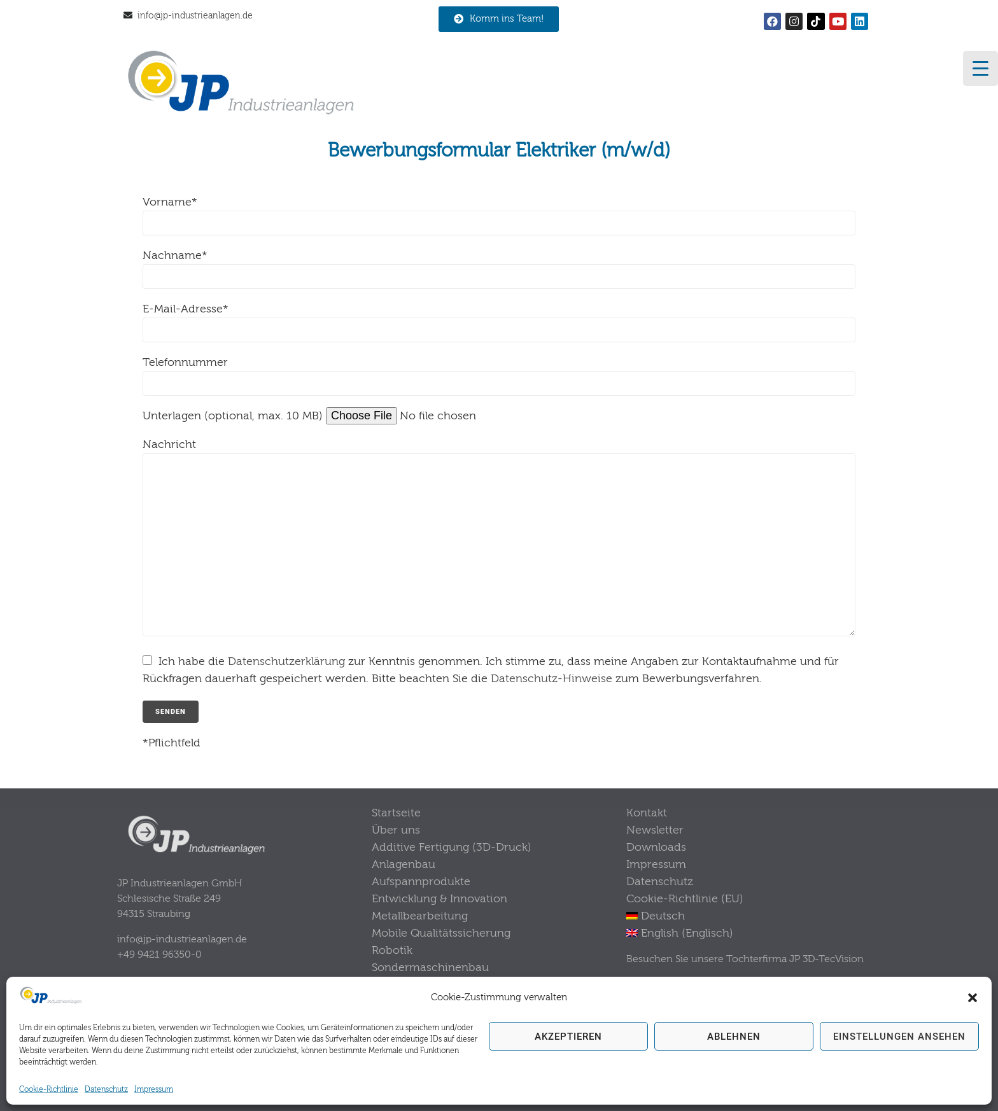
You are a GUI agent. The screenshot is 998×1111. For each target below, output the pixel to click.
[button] (972, 997)
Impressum (153, 1089)
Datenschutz (106, 1089)
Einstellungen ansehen (899, 1036)
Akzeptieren (568, 1036)
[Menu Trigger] (980, 68)
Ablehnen (734, 1036)
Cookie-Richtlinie (48, 1089)
